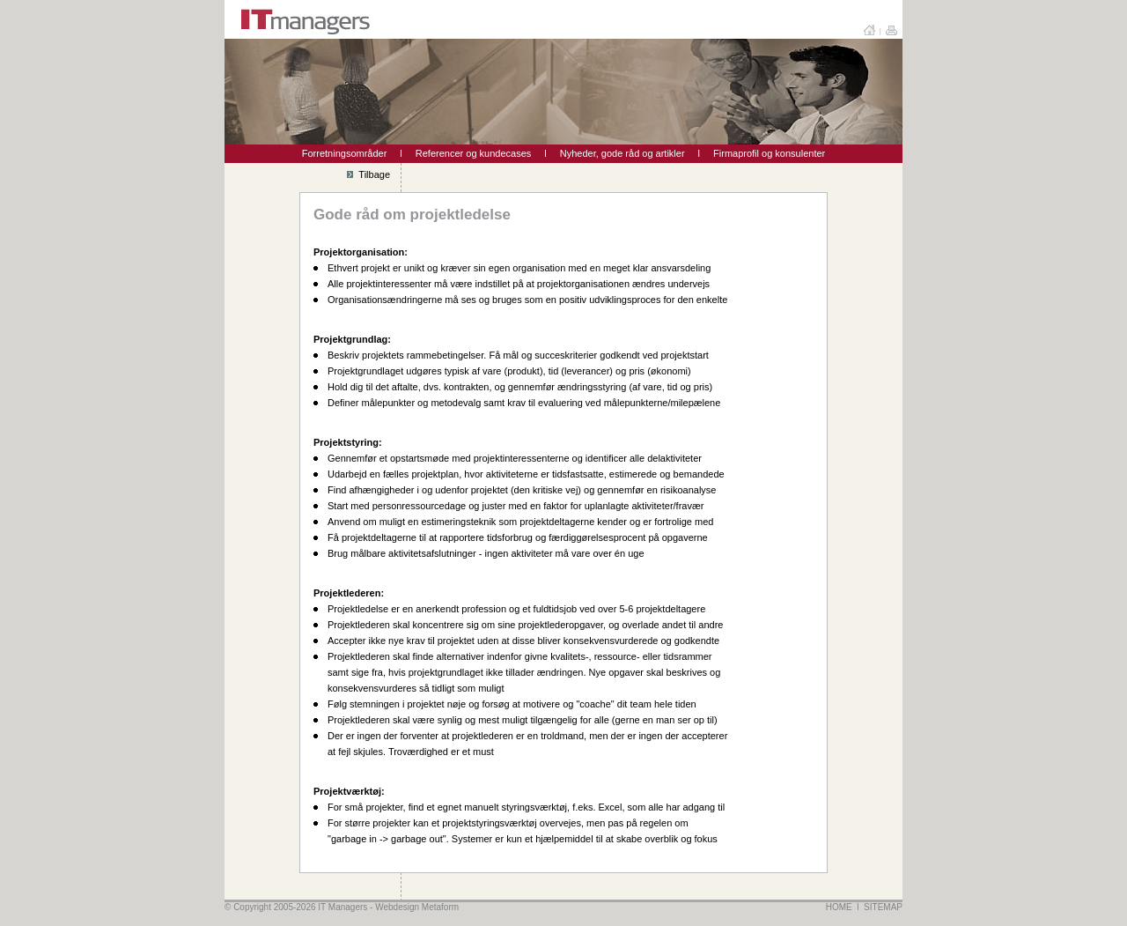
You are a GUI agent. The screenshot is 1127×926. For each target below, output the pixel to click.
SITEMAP (883, 907)
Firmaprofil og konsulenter (769, 153)
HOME (839, 907)
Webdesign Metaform (417, 907)
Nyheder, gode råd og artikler (622, 153)
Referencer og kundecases (473, 153)
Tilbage (368, 174)
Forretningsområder (344, 153)
